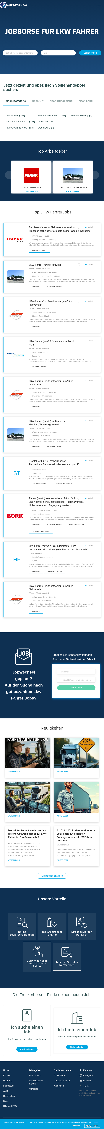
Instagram (88, 1075)
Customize (75, 1126)
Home (6, 1070)
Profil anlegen (27, 1049)
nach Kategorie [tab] (16, 100)
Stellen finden (90, 53)
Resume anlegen (62, 1080)
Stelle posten (35, 1075)
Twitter (86, 1086)
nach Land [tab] (86, 100)
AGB (5, 1091)
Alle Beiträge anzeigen (52, 876)
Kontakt (7, 1075)
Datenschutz (9, 1096)
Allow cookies (92, 1126)
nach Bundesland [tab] (61, 100)
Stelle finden (60, 1075)
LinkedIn (87, 1080)
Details (96, 1122)
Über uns (7, 1080)
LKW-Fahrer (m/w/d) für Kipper (45, 265)
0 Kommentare (63, 845)
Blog (5, 1101)
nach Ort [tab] (37, 100)
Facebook (88, 1070)
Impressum (8, 1086)
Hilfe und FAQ (10, 1106)
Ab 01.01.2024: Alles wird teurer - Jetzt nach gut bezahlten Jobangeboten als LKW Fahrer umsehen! (76, 835)
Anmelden (33, 1089)
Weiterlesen (14, 772)
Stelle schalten (77, 1047)
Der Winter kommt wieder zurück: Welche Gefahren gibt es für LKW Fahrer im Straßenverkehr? (27, 834)
